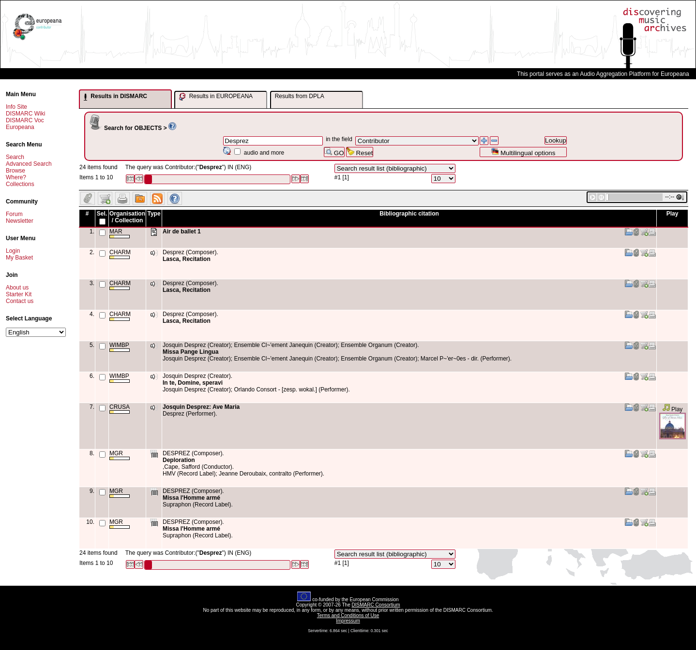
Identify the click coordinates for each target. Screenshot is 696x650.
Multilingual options (523, 152)
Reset (360, 152)
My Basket (19, 257)
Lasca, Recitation (187, 259)
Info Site (16, 106)
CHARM (120, 254)
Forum (14, 214)
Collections (20, 184)
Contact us (19, 301)
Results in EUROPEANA (216, 97)
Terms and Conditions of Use (348, 615)
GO (334, 152)
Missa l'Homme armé (191, 497)
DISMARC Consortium (376, 604)
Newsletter (19, 220)
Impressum (348, 620)
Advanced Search (29, 163)
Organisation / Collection (127, 217)
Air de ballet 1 (182, 231)
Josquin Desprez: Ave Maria (201, 407)
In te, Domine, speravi (193, 382)
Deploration (179, 460)
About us (17, 287)
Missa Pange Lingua (190, 351)
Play (672, 409)
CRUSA (119, 409)
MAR (119, 233)
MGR (119, 455)
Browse (15, 170)
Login (13, 250)
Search (15, 157)
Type (153, 213)
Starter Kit (18, 294)
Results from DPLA (299, 96)
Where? (16, 177)
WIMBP (119, 347)
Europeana (20, 127)
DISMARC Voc (25, 120)
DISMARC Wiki (25, 113)
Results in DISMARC (115, 97)
